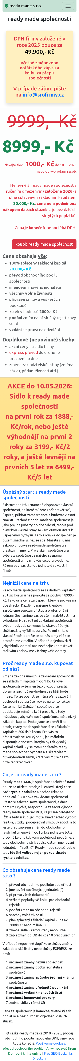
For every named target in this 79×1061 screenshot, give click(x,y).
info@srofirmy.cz (43, 95)
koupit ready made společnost (44, 244)
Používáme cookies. (51, 1043)
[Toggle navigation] (68, 6)
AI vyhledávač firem (61, 1048)
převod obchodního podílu (23, 1048)
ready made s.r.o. (23, 5)
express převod (23, 352)
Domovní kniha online (24, 1053)
